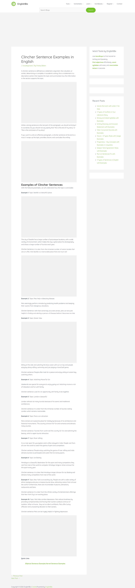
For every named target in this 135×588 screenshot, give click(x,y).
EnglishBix (22, 3)
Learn (88, 4)
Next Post (15, 578)
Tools (67, 4)
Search (90, 10)
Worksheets (78, 4)
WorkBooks (98, 4)
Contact (119, 4)
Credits (34, 587)
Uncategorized (27, 66)
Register (109, 4)
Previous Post (16, 576)
